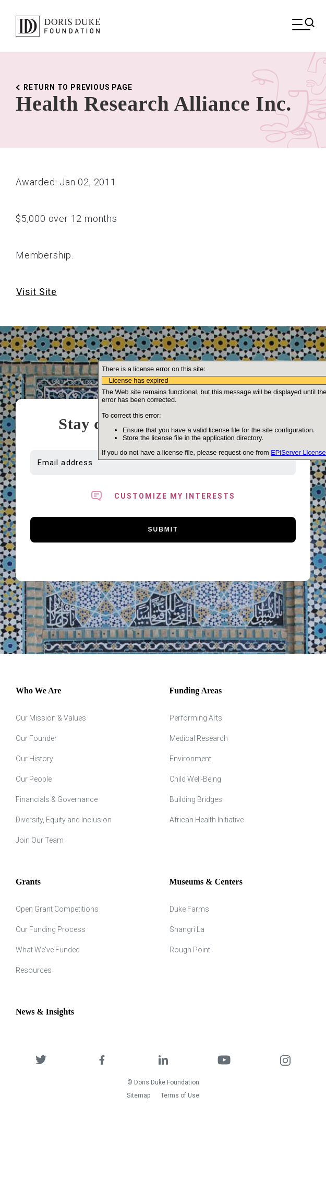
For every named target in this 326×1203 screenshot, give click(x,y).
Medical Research (199, 738)
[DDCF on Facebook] (102, 1060)
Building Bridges (196, 799)
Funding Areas (196, 690)
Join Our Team (40, 840)
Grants (28, 881)
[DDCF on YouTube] (224, 1060)
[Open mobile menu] (301, 25)
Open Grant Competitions (57, 909)
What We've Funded (48, 950)
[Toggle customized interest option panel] (163, 496)
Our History (34, 758)
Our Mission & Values (51, 718)
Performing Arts (196, 718)
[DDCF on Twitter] (41, 1060)
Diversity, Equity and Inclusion (64, 820)
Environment (190, 758)
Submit (163, 529)
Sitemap (138, 1095)
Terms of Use (180, 1095)
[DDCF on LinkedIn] (163, 1060)
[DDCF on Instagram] (285, 1060)
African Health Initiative (207, 820)
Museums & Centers (206, 881)
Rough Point (190, 950)
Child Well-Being (195, 779)
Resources (34, 970)
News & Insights (45, 1011)
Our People (34, 779)
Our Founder (36, 738)
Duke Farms (189, 909)
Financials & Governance (57, 799)
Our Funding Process (51, 929)
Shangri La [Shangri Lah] (187, 929)
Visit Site (36, 291)
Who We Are (38, 690)
